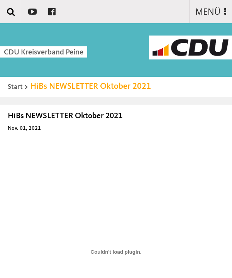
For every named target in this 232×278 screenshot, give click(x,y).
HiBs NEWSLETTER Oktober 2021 (90, 86)
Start (15, 86)
